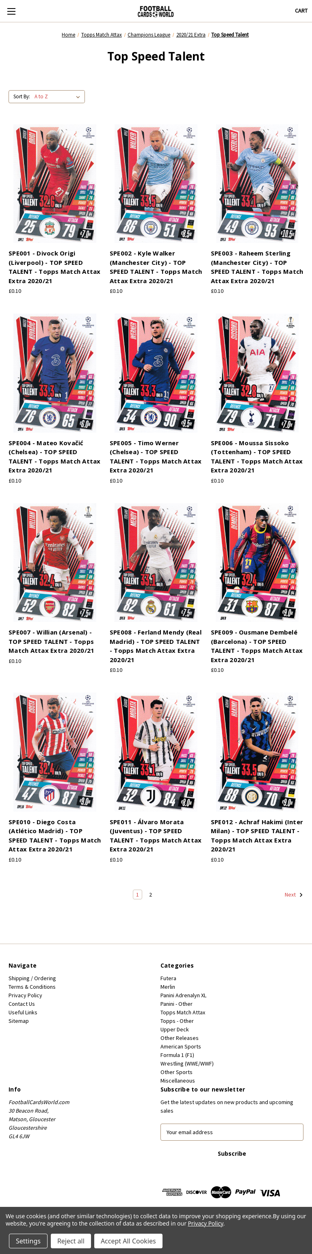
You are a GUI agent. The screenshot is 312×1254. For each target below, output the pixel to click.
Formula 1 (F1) (177, 1055)
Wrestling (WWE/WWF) (187, 1063)
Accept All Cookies (128, 1241)
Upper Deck (174, 1029)
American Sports (180, 1046)
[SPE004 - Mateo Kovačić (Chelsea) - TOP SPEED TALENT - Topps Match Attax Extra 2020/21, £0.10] (55, 373)
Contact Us (22, 1003)
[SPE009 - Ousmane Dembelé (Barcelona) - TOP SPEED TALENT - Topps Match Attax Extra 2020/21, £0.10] (257, 562)
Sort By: (21, 96)
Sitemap (19, 1020)
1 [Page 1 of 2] (137, 894)
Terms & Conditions (32, 986)
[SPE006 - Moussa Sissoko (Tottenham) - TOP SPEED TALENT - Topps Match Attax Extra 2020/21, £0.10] (257, 373)
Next (294, 895)
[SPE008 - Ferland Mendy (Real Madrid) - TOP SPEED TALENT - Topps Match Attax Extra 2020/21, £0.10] (156, 562)
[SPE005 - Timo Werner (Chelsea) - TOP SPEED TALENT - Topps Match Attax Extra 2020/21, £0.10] (156, 373)
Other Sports (176, 1072)
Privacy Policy (25, 995)
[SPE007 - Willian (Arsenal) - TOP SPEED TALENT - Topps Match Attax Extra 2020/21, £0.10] (55, 562)
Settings (28, 1241)
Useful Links (23, 1012)
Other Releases (179, 1038)
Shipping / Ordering (32, 978)
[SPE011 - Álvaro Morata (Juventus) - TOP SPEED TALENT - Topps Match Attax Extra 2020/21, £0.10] (156, 752)
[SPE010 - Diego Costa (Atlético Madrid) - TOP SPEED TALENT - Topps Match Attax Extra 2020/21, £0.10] (55, 752)
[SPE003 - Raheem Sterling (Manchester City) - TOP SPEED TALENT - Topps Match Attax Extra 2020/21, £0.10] (257, 183)
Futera (168, 978)
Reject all (70, 1241)
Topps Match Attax (182, 1012)
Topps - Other (177, 1020)
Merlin (167, 986)
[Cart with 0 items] (301, 11)
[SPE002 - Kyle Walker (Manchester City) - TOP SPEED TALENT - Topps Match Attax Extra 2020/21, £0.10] (156, 183)
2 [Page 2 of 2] (150, 894)
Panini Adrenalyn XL (183, 995)
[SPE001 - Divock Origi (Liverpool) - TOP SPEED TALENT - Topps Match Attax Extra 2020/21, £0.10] (55, 183)
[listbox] (58, 97)
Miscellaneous (177, 1080)
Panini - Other (176, 1003)
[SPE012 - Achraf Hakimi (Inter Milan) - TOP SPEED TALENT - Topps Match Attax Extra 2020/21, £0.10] (257, 752)
